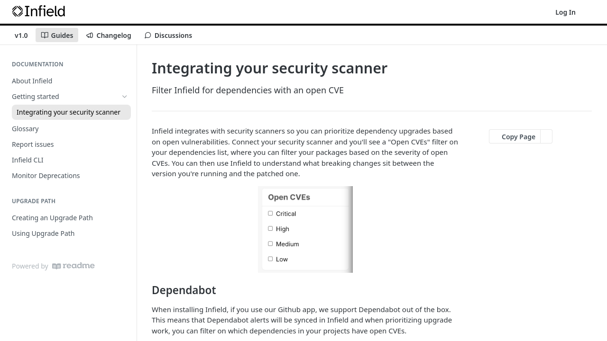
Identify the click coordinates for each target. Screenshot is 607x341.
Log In (565, 12)
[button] (305, 229)
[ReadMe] (73, 265)
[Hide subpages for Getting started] (125, 96)
